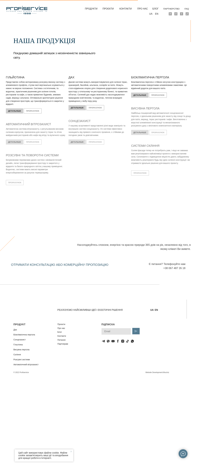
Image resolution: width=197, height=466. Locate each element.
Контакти (62, 336)
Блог (60, 332)
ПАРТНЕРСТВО (171, 8)
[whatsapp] (132, 341)
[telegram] (103, 341)
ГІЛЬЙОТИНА (15, 77)
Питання (62, 340)
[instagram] (123, 341)
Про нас (61, 328)
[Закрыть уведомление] (71, 451)
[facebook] (118, 341)
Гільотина (18, 344)
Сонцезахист (19, 339)
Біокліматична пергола (24, 334)
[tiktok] (127, 341)
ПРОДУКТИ (91, 8)
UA (150, 14)
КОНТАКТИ (125, 8)
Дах (15, 329)
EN (156, 14)
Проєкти (61, 324)
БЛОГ (155, 8)
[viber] (108, 341)
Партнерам (63, 344)
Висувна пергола (21, 349)
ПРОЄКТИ (108, 8)
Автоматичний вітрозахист (26, 364)
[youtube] (113, 341)
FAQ (187, 8)
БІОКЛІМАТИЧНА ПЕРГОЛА (150, 77)
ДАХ (71, 77)
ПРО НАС (142, 8)
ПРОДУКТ (19, 324)
